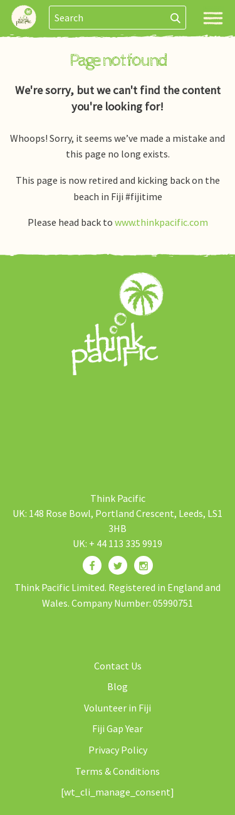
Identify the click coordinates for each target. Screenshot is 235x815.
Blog (117, 686)
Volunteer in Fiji (117, 707)
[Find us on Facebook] (92, 565)
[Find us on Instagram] (143, 565)
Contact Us (118, 665)
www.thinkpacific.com (161, 222)
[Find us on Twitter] (117, 565)
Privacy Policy (117, 749)
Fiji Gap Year (117, 728)
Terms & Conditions (117, 771)
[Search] (175, 17)
